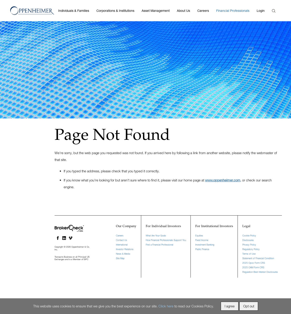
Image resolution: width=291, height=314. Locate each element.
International (122, 245)
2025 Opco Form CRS (253, 263)
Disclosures (248, 240)
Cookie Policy (249, 235)
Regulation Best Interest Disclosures (260, 272)
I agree (230, 306)
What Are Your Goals (156, 235)
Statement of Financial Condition (258, 258)
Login (261, 11)
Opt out (248, 306)
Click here (165, 306)
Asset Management (156, 11)
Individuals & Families (73, 11)
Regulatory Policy (251, 249)
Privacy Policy (249, 245)
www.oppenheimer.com (222, 180)
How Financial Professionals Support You (166, 240)
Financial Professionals (232, 11)
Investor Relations (124, 249)
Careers (203, 11)
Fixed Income (201, 240)
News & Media (123, 254)
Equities (199, 235)
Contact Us (121, 240)
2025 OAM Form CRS (253, 267)
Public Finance (202, 249)
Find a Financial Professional (159, 245)
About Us (183, 11)
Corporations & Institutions (115, 11)
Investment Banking (204, 245)
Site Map (120, 258)
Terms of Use (249, 254)
